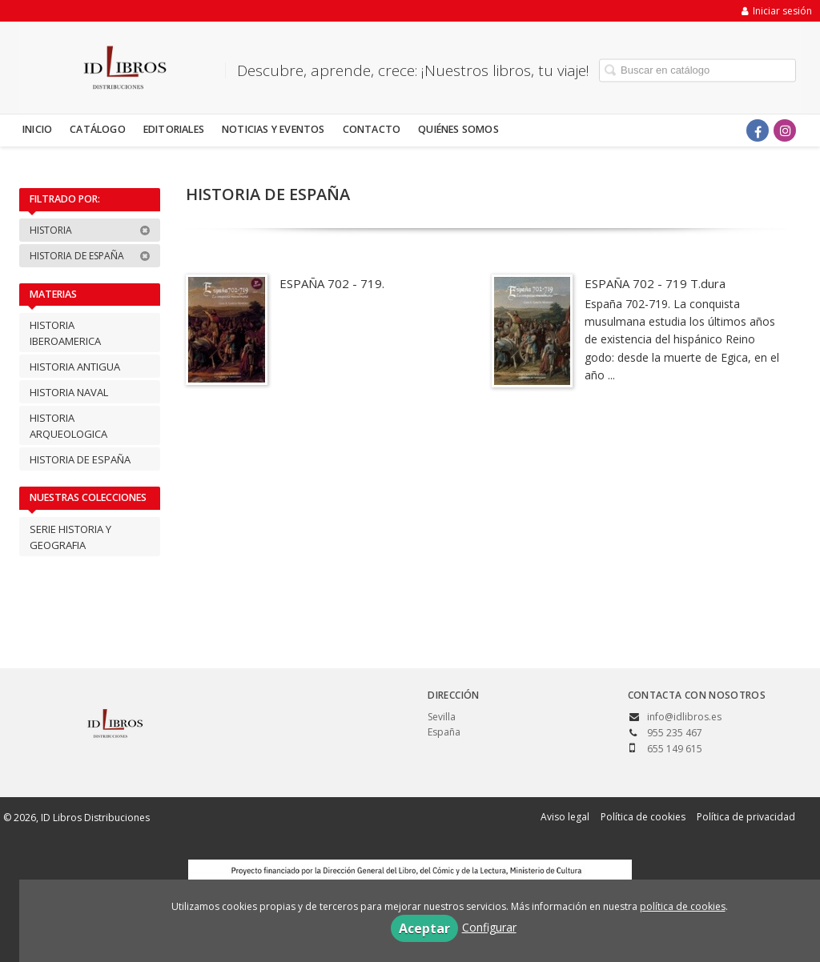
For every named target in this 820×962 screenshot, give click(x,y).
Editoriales (173, 129)
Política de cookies (643, 817)
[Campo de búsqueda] (697, 70)
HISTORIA (90, 230)
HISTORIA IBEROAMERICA (65, 333)
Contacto (372, 129)
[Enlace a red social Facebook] (757, 130)
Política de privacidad (746, 817)
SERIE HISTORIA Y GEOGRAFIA (70, 537)
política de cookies (683, 906)
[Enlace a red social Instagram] (785, 130)
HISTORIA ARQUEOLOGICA (68, 426)
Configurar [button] (489, 927)
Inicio (37, 129)
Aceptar (424, 928)
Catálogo (98, 129)
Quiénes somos (458, 129)
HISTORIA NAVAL (69, 392)
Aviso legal (565, 817)
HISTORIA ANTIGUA (75, 366)
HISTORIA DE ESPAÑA (90, 256)
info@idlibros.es (684, 717)
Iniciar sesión (777, 11)
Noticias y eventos (273, 129)
